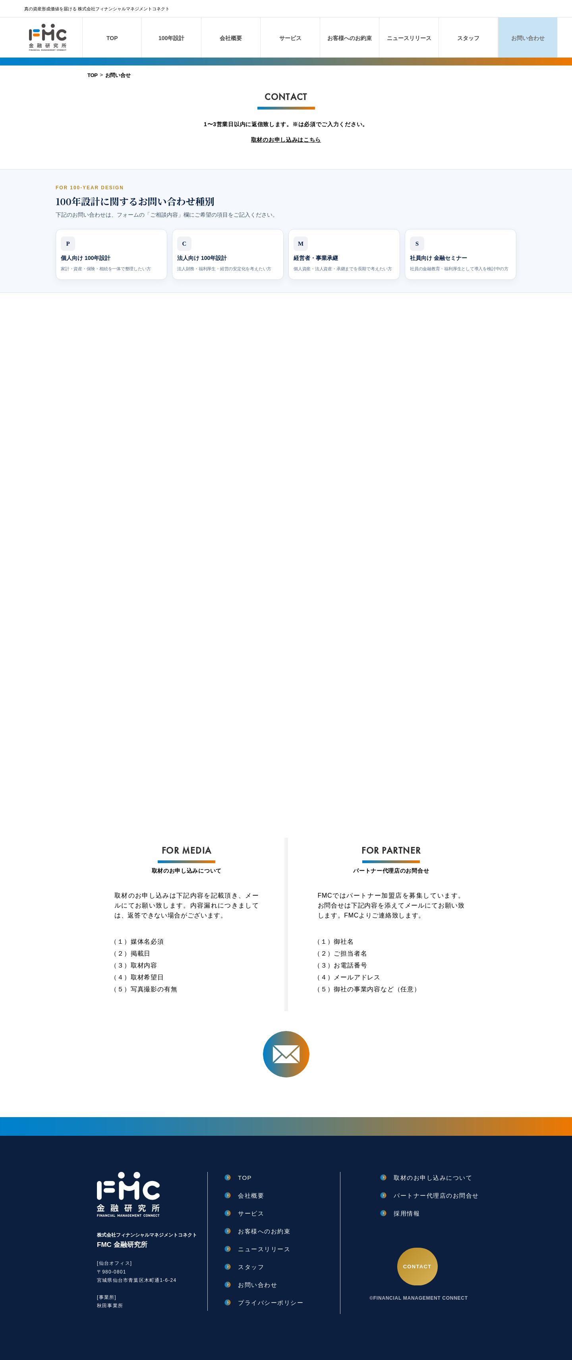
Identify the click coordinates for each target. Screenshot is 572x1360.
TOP (92, 75)
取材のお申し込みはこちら (286, 140)
